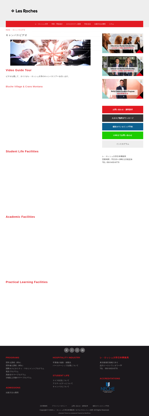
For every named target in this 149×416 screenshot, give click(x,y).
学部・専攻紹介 (57, 24)
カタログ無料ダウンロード (123, 118)
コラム (111, 24)
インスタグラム (122, 144)
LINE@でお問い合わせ (122, 135)
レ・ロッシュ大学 (41, 24)
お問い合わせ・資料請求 (123, 109)
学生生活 (87, 24)
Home (8, 30)
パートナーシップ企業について (65, 365)
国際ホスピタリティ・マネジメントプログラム (25, 368)
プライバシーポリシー (59, 406)
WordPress (87, 413)
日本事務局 (43, 406)
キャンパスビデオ (18, 30)
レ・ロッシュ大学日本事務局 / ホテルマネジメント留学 (73, 410)
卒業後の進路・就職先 (62, 362)
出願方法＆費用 (100, 24)
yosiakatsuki (73, 413)
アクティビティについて (63, 383)
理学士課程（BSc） (14, 362)
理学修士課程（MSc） (15, 365)
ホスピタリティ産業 (73, 24)
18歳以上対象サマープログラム (19, 378)
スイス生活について (61, 380)
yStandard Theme (63, 413)
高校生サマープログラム (16, 375)
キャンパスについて (61, 386)
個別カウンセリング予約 (123, 127)
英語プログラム (12, 371)
